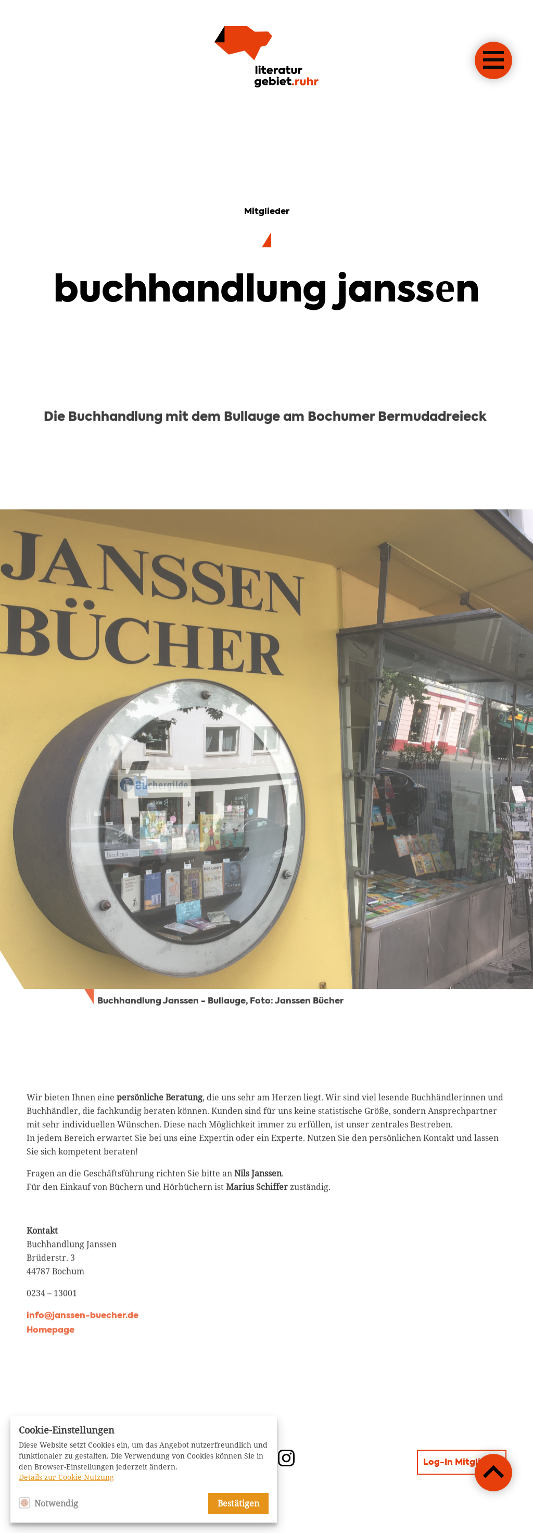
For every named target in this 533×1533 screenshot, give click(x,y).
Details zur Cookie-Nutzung (66, 1477)
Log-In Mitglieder (461, 1463)
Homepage (50, 1369)
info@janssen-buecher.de (82, 1354)
